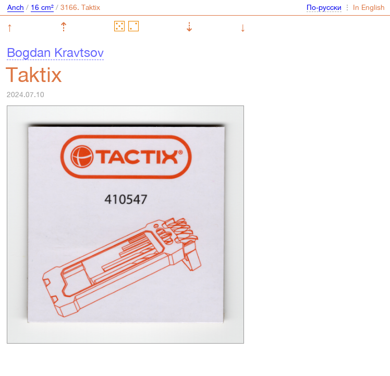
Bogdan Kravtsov (55, 52)
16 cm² (42, 7)
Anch (15, 7)
